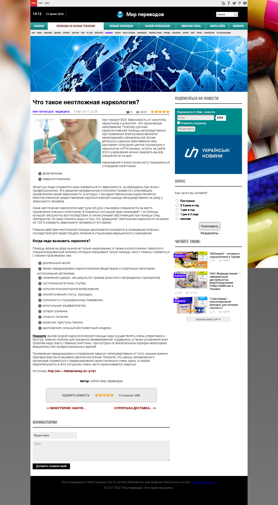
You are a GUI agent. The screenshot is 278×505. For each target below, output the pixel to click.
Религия (186, 33)
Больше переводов (121, 26)
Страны (199, 33)
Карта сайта (217, 26)
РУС (34, 3)
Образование (142, 33)
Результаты (210, 233)
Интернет (66, 33)
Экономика (48, 33)
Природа (167, 33)
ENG (47, 3)
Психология (176, 33)
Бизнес (39, 33)
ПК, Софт (90, 33)
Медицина (109, 33)
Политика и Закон (155, 33)
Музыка (118, 33)
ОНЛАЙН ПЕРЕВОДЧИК (157, 26)
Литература (99, 33)
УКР (40, 3)
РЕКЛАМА (238, 26)
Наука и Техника (129, 33)
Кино (83, 33)
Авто (33, 33)
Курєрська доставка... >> (135, 408)
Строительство (209, 33)
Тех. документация (223, 33)
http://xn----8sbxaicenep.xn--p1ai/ (72, 371)
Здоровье (57, 33)
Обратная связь (191, 26)
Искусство (75, 33)
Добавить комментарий (51, 466)
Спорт (193, 33)
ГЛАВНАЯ (39, 26)
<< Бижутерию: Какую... (66, 408)
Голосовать (209, 226)
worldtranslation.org (203, 482)
